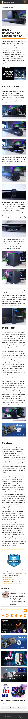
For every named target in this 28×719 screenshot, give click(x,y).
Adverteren (21, 716)
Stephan (6, 7)
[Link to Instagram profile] (7, 615)
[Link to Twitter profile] (20, 615)
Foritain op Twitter (7, 581)
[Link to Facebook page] (16, 615)
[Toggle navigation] (25, 2)
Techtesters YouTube (7, 577)
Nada (24, 715)
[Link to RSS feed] (25, 615)
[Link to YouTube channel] (2, 615)
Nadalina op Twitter (7, 583)
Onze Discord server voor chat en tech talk (12, 573)
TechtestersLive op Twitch (9, 579)
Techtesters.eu (8, 716)
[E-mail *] (8, 703)
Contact (21, 717)
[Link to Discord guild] (11, 615)
